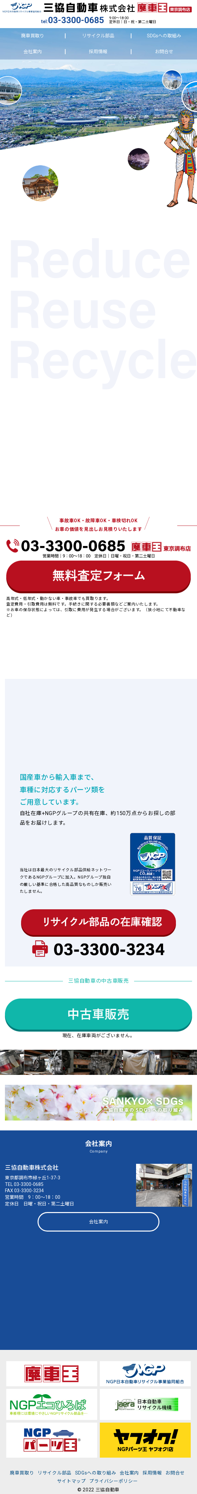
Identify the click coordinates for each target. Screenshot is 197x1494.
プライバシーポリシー (113, 1481)
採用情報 (98, 51)
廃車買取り (32, 35)
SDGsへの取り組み (95, 1472)
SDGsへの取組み (164, 35)
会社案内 (32, 51)
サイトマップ (71, 1481)
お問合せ (164, 51)
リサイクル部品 (98, 35)
